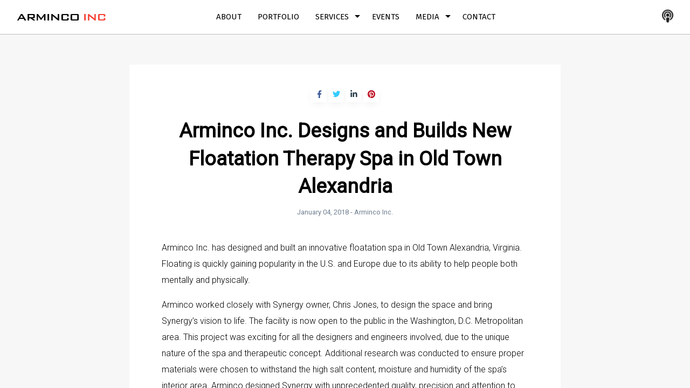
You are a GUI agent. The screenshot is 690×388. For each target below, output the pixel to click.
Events (385, 17)
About (229, 17)
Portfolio (278, 17)
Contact (479, 17)
